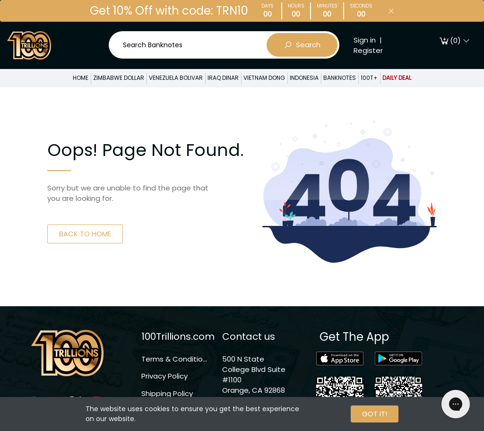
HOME (80, 78)
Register (368, 50)
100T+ (369, 78)
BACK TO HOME (85, 234)
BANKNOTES (339, 78)
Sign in (365, 40)
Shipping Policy (167, 393)
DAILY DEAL (396, 78)
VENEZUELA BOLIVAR (176, 78)
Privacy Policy (164, 376)
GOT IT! (374, 414)
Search (302, 44)
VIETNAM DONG (264, 78)
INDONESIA (304, 78)
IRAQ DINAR (223, 78)
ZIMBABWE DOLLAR (118, 78)
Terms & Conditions (174, 359)
